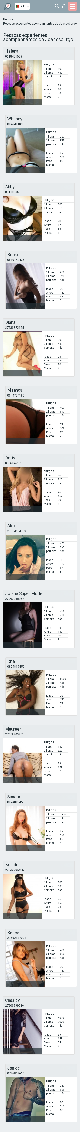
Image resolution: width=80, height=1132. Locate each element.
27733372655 (14, 328)
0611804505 (13, 192)
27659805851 (14, 734)
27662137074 (16, 938)
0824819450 (15, 667)
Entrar (63, 6)
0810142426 (15, 260)
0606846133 (13, 463)
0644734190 (15, 395)
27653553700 (16, 531)
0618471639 (13, 56)
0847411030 (15, 124)
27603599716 (14, 1006)
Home (7, 19)
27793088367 (14, 599)
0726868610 (15, 1073)
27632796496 (14, 870)
